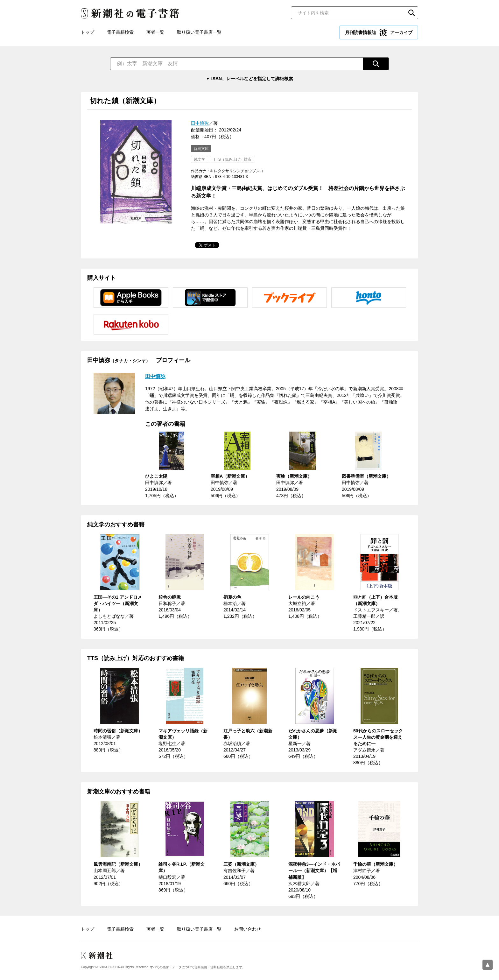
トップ (87, 32)
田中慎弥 (200, 123)
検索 (411, 13)
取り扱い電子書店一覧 (199, 32)
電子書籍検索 (120, 32)
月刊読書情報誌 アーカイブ (378, 32)
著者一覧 (155, 32)
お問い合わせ (247, 929)
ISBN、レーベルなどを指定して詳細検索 (252, 78)
